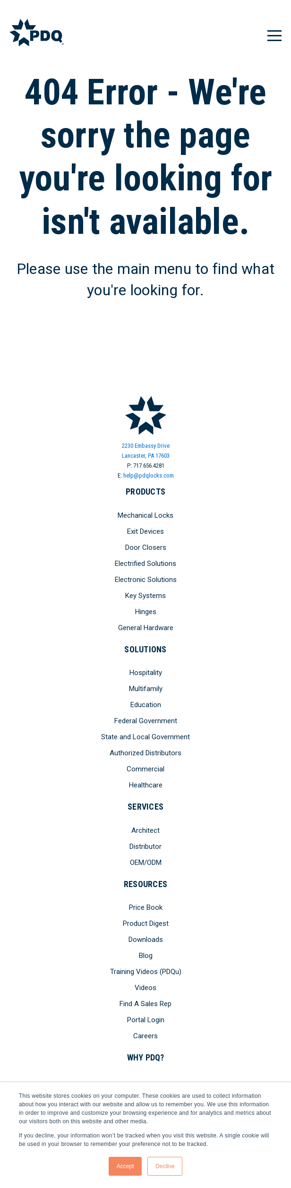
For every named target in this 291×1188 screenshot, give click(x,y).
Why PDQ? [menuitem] (145, 1057)
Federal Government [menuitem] (145, 721)
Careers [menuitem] (145, 1036)
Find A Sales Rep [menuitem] (145, 1004)
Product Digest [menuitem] (146, 923)
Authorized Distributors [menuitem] (145, 753)
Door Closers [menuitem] (145, 547)
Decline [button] (164, 1166)
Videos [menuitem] (145, 987)
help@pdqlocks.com (148, 475)
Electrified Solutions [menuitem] (145, 563)
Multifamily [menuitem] (146, 688)
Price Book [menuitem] (146, 907)
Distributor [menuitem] (145, 846)
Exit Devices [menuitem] (145, 531)
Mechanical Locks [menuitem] (145, 515)
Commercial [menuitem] (145, 769)
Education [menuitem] (145, 705)
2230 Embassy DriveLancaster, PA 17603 (146, 450)
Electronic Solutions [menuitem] (146, 579)
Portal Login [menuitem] (145, 1020)
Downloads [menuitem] (145, 939)
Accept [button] (125, 1166)
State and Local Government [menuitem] (145, 737)
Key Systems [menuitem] (145, 595)
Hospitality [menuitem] (145, 672)
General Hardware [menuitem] (145, 628)
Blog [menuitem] (146, 955)
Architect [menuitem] (145, 830)
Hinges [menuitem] (145, 611)
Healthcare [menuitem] (146, 785)
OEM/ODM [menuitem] (146, 862)
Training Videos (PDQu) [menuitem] (145, 971)
